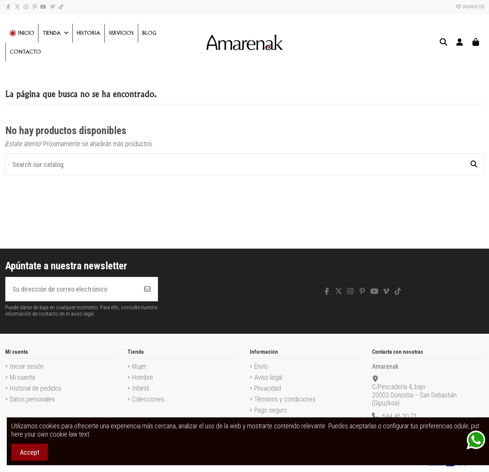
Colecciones (148, 399)
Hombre (142, 377)
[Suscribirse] (147, 289)
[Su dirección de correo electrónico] (72, 289)
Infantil (140, 388)
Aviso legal (268, 377)
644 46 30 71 (399, 416)
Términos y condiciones (285, 399)
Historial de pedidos (35, 388)
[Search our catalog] (474, 164)
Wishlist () (470, 6)
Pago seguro (270, 410)
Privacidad (267, 388)
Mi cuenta (22, 377)
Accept (29, 452)
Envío (261, 366)
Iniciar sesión (27, 366)
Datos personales (32, 399)
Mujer (139, 366)
